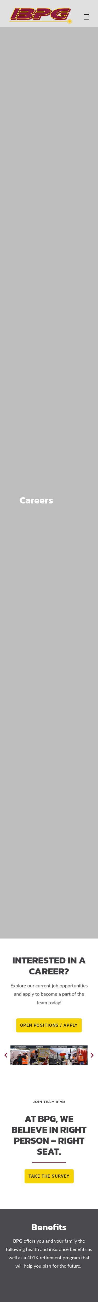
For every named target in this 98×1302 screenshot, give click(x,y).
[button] (6, 1055)
